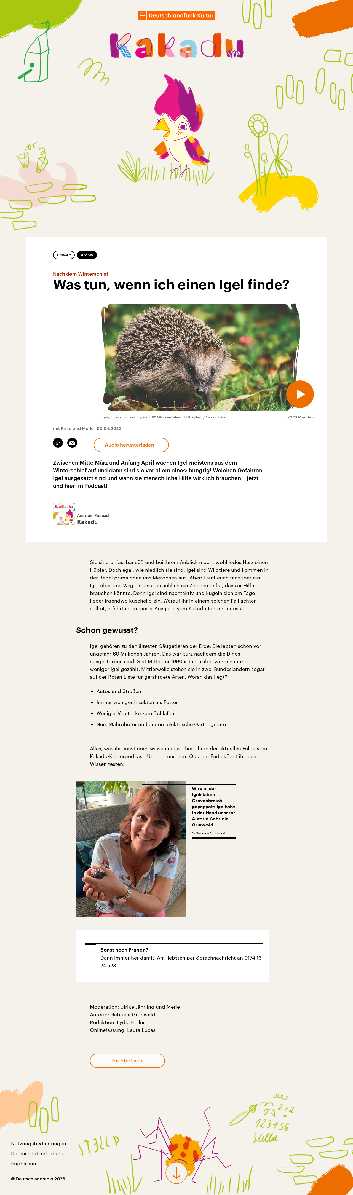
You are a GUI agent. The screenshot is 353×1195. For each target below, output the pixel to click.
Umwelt (64, 255)
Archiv (87, 255)
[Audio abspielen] (300, 394)
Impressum (24, 1163)
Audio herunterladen (129, 445)
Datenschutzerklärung (37, 1153)
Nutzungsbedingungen (38, 1143)
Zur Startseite (127, 1060)
